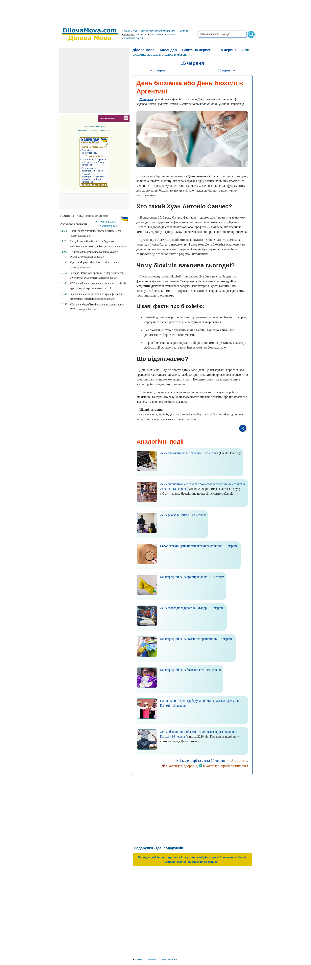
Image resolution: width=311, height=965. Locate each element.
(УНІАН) (109, 288)
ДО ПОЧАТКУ (130, 31)
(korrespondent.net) (80, 235)
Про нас (138, 959)
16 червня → (226, 70)
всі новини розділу (106, 221)
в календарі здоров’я (179, 766)
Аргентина (239, 761)
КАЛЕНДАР (128, 35)
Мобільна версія (133, 38)
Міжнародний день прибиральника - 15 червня (191, 577)
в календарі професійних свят (223, 766)
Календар (168, 50)
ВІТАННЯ (141, 34)
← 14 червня (157, 70)
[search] (222, 34)
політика (151, 959)
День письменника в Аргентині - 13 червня (189, 453)
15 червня (228, 50)
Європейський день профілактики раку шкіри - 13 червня (198, 546)
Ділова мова (143, 50)
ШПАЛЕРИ (169, 34)
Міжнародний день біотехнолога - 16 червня (190, 669)
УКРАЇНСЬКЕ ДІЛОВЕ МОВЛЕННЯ (157, 31)
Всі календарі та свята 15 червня (201, 761)
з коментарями (108, 225)
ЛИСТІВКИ (154, 34)
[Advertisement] (155, 12)
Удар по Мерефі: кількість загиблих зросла (95, 262)
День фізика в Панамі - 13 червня (182, 515)
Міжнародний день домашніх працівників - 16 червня (196, 638)
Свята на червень (197, 50)
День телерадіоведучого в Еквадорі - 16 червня (192, 608)
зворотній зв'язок (168, 959)
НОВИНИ (182, 31)
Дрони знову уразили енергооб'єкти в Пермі (96, 230)
